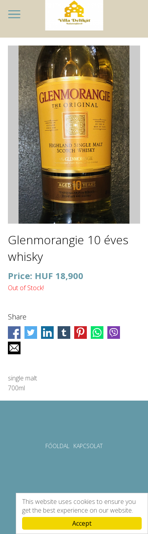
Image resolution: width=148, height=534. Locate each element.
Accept (82, 523)
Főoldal (57, 446)
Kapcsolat (88, 446)
